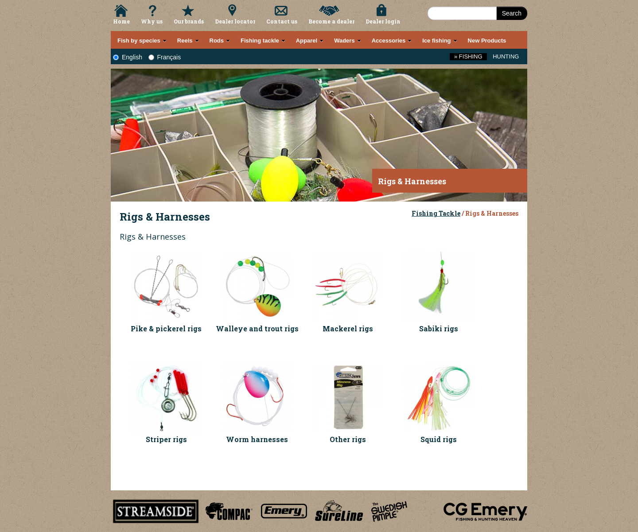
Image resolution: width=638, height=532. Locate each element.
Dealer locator (235, 21)
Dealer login (383, 21)
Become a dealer (331, 21)
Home (121, 21)
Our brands (189, 21)
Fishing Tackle (436, 213)
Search (511, 13)
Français (164, 57)
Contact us (281, 21)
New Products (487, 40)
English (127, 57)
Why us (152, 21)
